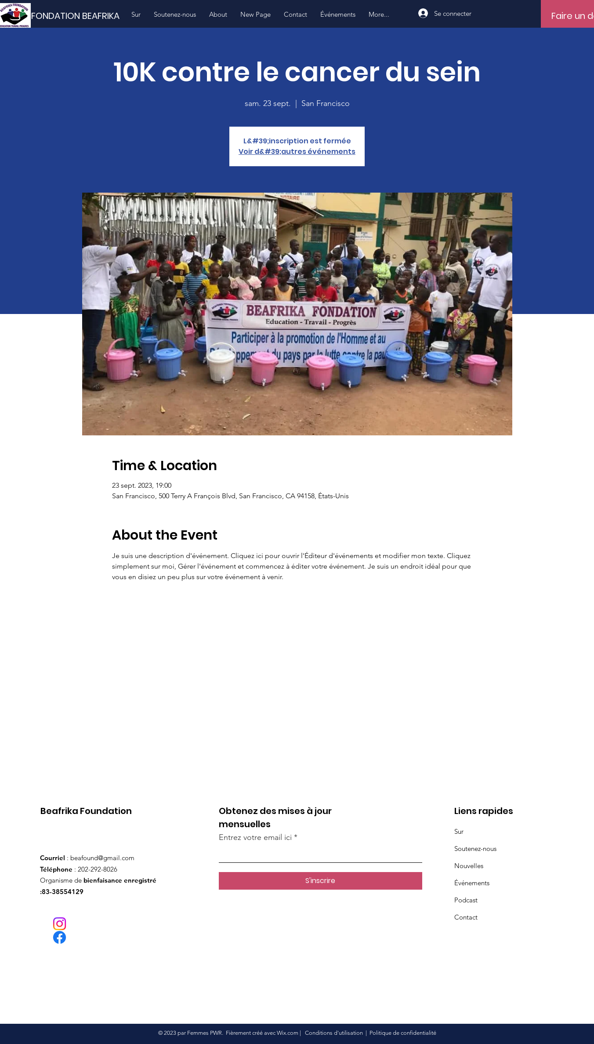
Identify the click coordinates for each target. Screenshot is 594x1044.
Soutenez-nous (475, 848)
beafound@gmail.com (102, 858)
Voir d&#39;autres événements (297, 151)
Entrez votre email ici (255, 837)
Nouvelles (468, 865)
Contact (466, 917)
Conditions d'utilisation (334, 1032)
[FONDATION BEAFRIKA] (81, 16)
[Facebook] (59, 937)
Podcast (466, 900)
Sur (459, 831)
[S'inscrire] (320, 881)
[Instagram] (59, 923)
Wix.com (287, 1032)
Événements (471, 883)
